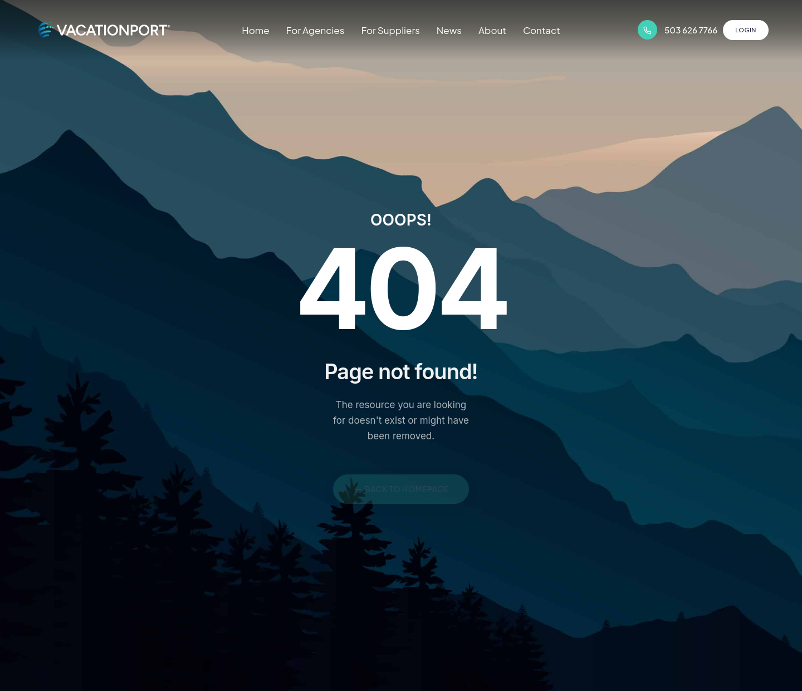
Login (745, 29)
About (492, 30)
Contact (541, 30)
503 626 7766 (690, 29)
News (449, 30)
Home (256, 30)
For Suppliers (390, 30)
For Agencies (315, 30)
